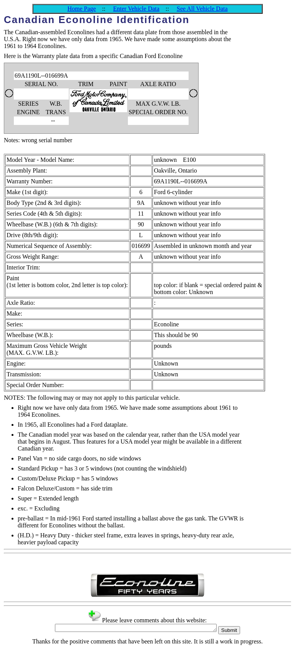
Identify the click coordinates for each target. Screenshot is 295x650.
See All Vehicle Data (202, 8)
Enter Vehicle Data (136, 8)
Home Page (81, 8)
